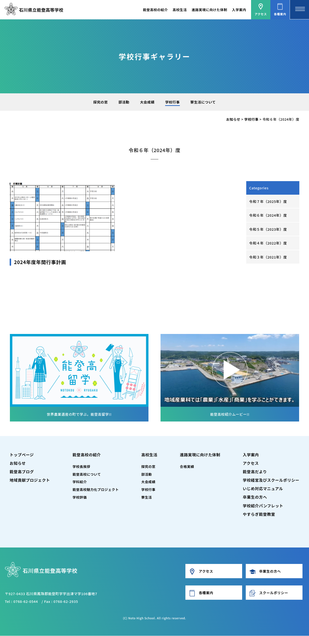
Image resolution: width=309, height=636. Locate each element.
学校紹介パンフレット (263, 506)
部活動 (123, 101)
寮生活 (146, 497)
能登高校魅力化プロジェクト (96, 489)
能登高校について (87, 474)
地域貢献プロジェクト (30, 480)
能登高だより (255, 471)
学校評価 (80, 497)
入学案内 (239, 9)
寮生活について (203, 101)
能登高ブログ (22, 471)
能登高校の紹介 (155, 9)
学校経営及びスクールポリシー (271, 480)
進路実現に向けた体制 (209, 9)
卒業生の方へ (255, 497)
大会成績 (147, 101)
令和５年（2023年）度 (268, 229)
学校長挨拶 (82, 466)
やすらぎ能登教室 (259, 514)
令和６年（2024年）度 (268, 215)
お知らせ (18, 463)
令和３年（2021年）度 (268, 257)
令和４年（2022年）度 (268, 243)
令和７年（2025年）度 (268, 201)
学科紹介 (80, 482)
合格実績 (187, 466)
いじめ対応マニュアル (263, 489)
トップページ (22, 455)
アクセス (251, 463)
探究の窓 (100, 101)
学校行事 (172, 101)
